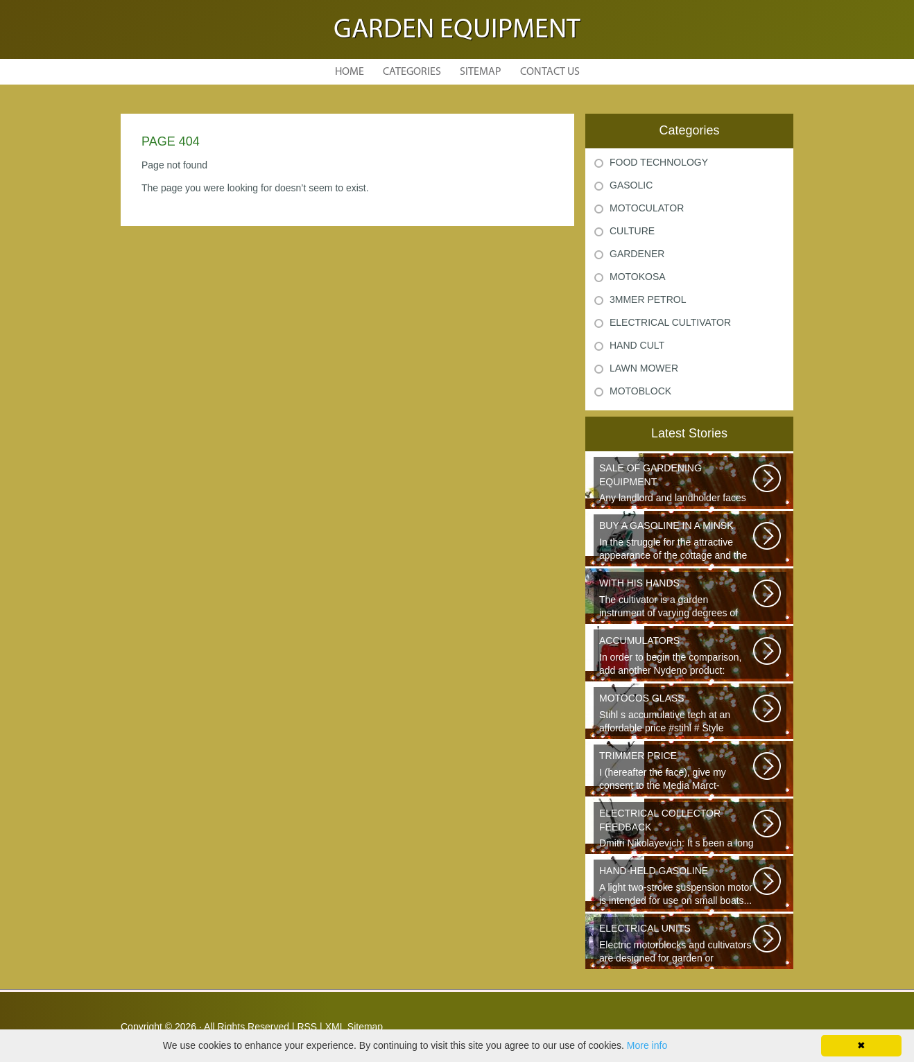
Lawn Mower (644, 368)
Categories (412, 72)
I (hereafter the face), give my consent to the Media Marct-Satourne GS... (677, 771)
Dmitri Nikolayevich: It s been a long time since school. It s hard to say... (677, 829)
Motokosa (638, 276)
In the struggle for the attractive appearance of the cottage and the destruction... (677, 541)
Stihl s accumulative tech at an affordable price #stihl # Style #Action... (677, 714)
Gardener (637, 253)
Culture (632, 230)
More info (647, 1045)
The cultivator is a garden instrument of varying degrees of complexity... (677, 599)
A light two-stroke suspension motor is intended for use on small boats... (677, 885)
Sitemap (480, 72)
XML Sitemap (354, 1026)
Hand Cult (637, 345)
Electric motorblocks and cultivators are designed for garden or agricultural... (677, 944)
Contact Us (550, 72)
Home (349, 72)
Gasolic (631, 185)
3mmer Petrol (648, 299)
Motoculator (647, 208)
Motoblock (640, 391)
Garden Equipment (457, 30)
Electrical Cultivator (670, 322)
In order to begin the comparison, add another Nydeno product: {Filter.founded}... (677, 656)
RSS (307, 1026)
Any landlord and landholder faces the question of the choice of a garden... (677, 484)
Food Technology (659, 162)
